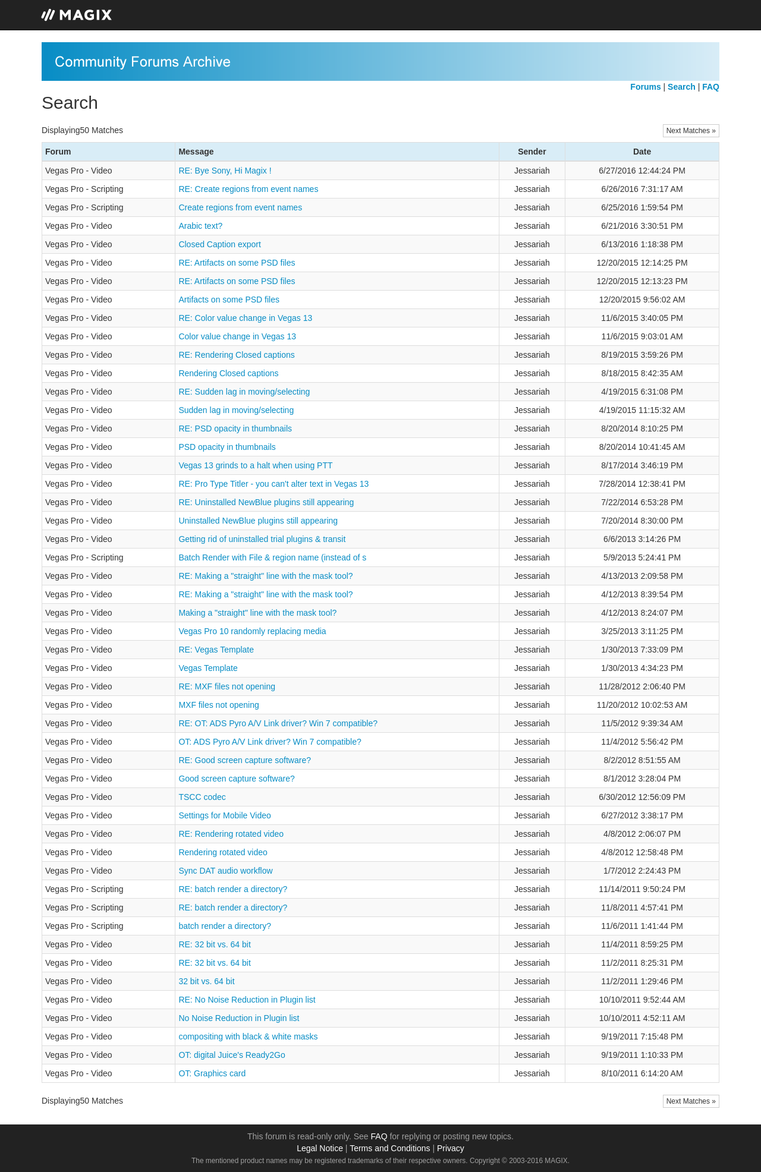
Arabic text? (200, 226)
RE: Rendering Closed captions (236, 355)
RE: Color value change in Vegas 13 (245, 318)
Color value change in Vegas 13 (237, 336)
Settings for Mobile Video (224, 815)
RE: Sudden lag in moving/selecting (244, 391)
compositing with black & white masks (247, 1036)
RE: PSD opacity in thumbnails (235, 428)
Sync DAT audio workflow (225, 870)
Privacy (450, 1148)
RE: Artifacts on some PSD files (236, 262)
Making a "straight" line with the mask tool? (257, 612)
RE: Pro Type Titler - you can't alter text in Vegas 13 (273, 484)
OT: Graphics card (212, 1073)
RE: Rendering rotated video (231, 834)
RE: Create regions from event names (248, 189)
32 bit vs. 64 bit (206, 981)
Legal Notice (320, 1148)
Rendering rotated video (222, 852)
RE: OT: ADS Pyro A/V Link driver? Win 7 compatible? (278, 723)
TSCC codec (201, 797)
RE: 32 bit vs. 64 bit (214, 944)
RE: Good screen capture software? (244, 760)
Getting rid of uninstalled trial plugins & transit (261, 539)
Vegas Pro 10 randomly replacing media (252, 631)
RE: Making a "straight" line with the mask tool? (265, 576)
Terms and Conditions (390, 1148)
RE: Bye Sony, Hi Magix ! (224, 170)
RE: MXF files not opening (226, 686)
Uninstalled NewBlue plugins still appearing (258, 520)
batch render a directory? (224, 926)
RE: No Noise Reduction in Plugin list (246, 999)
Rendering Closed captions (228, 373)
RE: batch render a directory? (232, 889)
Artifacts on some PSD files (228, 299)
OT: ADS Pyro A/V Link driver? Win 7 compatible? (269, 741)
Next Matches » (691, 131)
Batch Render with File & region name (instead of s (272, 557)
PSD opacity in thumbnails (226, 447)
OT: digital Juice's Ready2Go (231, 1055)
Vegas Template (207, 668)
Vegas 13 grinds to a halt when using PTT (255, 465)
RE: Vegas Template (216, 649)
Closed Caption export (219, 244)
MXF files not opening (218, 705)
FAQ (379, 1136)
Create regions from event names (240, 207)
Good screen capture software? (236, 778)
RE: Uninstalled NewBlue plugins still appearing (266, 502)
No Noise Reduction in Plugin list (238, 1018)
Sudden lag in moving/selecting (236, 410)
